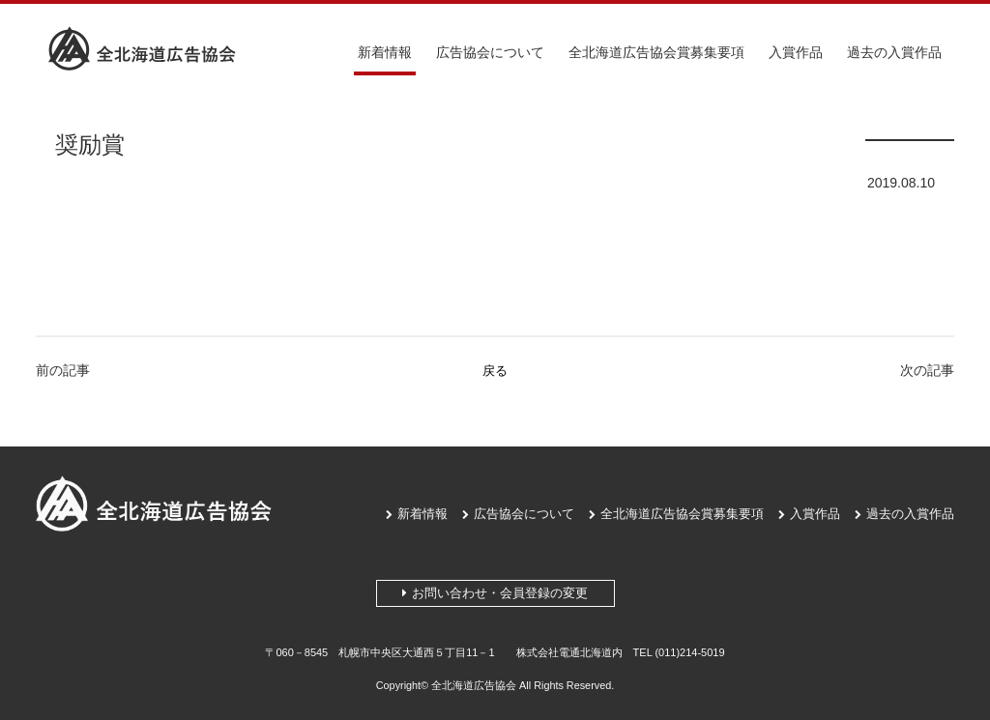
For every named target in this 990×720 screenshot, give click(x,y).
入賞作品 (796, 52)
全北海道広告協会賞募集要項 (656, 52)
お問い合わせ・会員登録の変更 (495, 593)
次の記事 (927, 370)
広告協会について (490, 52)
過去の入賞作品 (894, 52)
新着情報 (385, 52)
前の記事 (63, 370)
